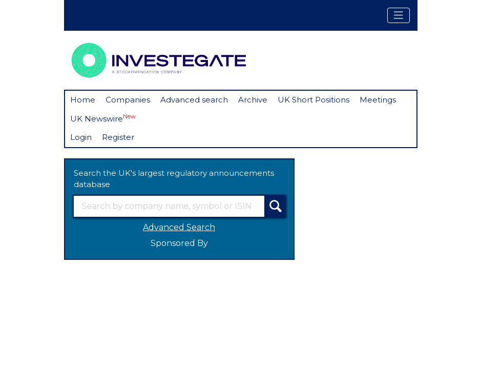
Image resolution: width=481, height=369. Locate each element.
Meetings (378, 100)
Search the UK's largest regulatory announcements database (174, 179)
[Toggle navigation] (398, 15)
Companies (128, 100)
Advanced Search (179, 227)
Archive (252, 100)
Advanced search (194, 100)
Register (118, 137)
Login (81, 137)
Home (82, 100)
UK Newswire (103, 118)
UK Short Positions (313, 100)
